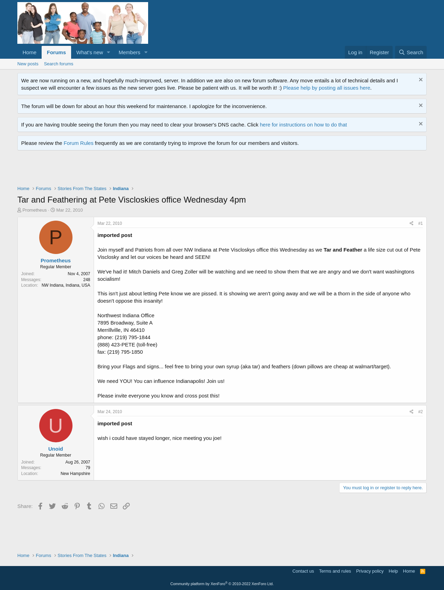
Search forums (59, 63)
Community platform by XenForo (222, 584)
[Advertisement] (143, 169)
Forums (56, 52)
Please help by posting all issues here (326, 88)
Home (29, 52)
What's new (89, 52)
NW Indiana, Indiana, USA (66, 285)
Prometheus (35, 210)
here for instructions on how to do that (303, 125)
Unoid (55, 449)
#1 (420, 223)
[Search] (411, 52)
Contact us (303, 571)
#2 (420, 411)
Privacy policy (370, 571)
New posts (28, 63)
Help (393, 571)
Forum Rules (79, 143)
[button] (108, 52)
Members (129, 52)
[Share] (411, 224)
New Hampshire (75, 473)
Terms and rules (335, 571)
